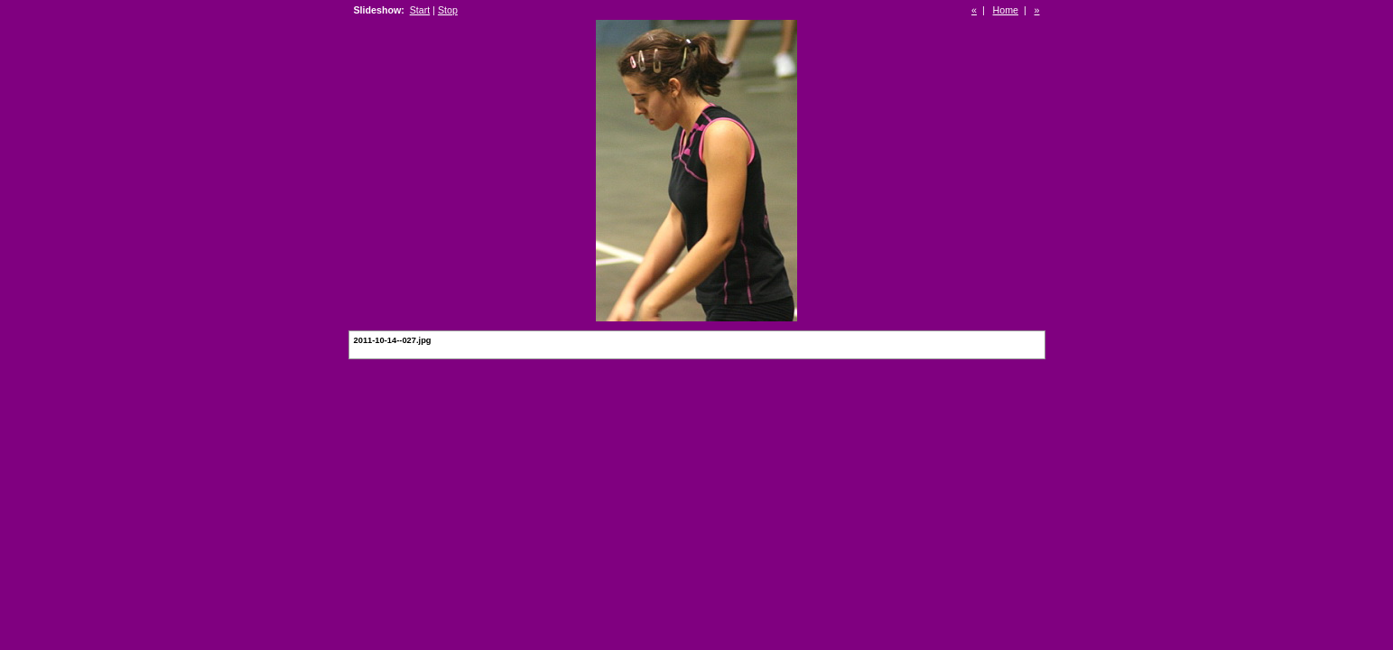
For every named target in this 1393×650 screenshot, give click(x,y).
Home (1005, 10)
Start (420, 10)
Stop (448, 10)
